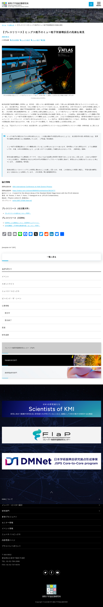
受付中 (7, 313)
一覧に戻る (51, 257)
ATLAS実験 (14, 40)
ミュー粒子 (35, 40)
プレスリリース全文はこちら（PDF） (18, 213)
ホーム (4, 25)
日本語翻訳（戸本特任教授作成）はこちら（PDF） (22, 225)
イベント (5, 277)
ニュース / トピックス (10, 291)
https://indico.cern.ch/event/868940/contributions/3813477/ (34, 190)
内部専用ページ (8, 540)
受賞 (3, 328)
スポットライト (8, 284)
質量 (43, 40)
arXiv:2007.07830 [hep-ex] (22, 200)
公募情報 (5, 306)
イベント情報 (7, 528)
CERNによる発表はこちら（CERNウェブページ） (22, 223)
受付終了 (8, 320)
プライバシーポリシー (11, 546)
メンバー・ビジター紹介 (12, 505)
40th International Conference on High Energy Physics (32, 187)
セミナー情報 (7, 523)
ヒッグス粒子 (25, 40)
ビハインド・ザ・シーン (11, 298)
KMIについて (7, 499)
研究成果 (5, 335)
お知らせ (11, 25)
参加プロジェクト (9, 517)
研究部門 (5, 511)
